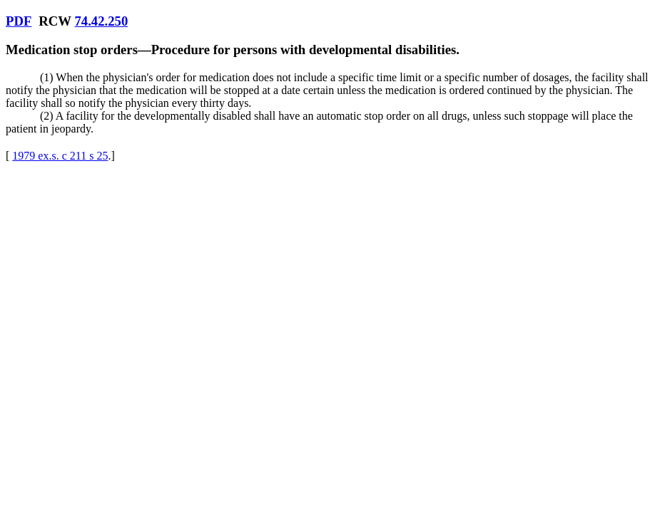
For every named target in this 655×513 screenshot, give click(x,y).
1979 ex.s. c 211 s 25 (60, 156)
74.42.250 (101, 21)
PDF (18, 21)
